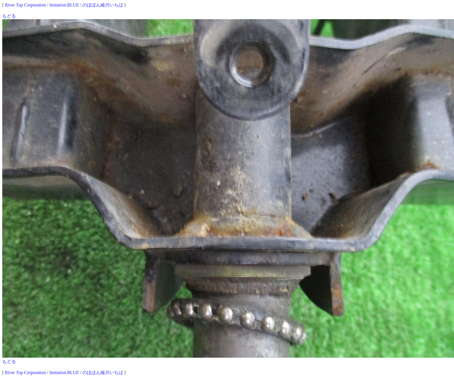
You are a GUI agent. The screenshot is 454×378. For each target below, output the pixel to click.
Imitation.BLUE (64, 5)
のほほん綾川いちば (102, 5)
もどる (9, 16)
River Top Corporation (25, 5)
